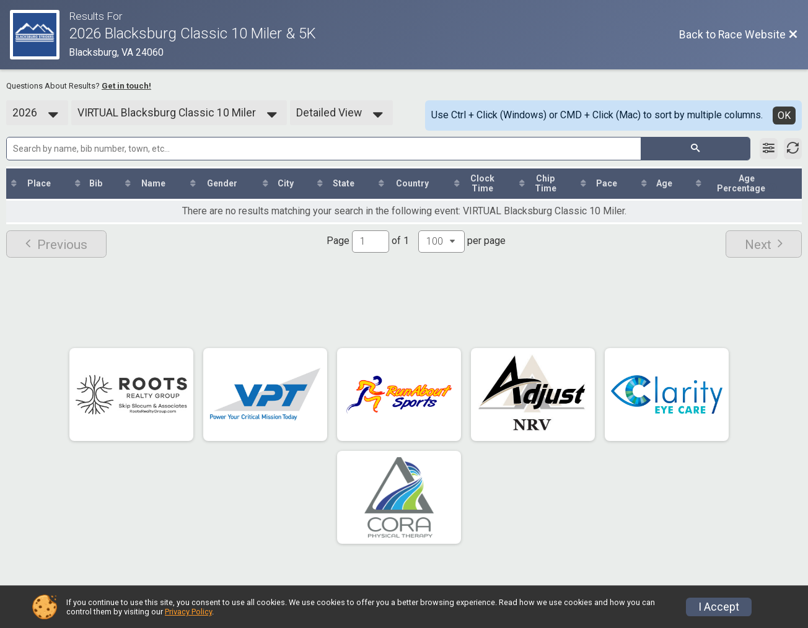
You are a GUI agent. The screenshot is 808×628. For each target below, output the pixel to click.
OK (784, 115)
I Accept (718, 607)
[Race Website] (39, 34)
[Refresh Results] (793, 148)
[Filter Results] (769, 148)
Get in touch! (126, 85)
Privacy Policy (188, 611)
